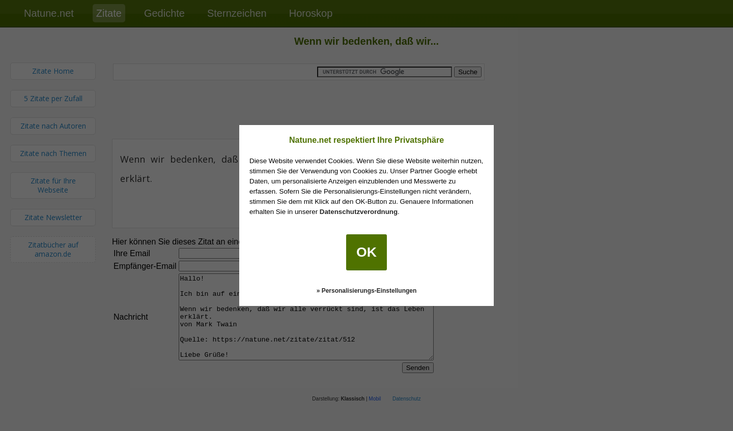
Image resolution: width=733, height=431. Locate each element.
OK (366, 252)
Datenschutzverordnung (359, 212)
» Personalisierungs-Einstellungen (367, 290)
